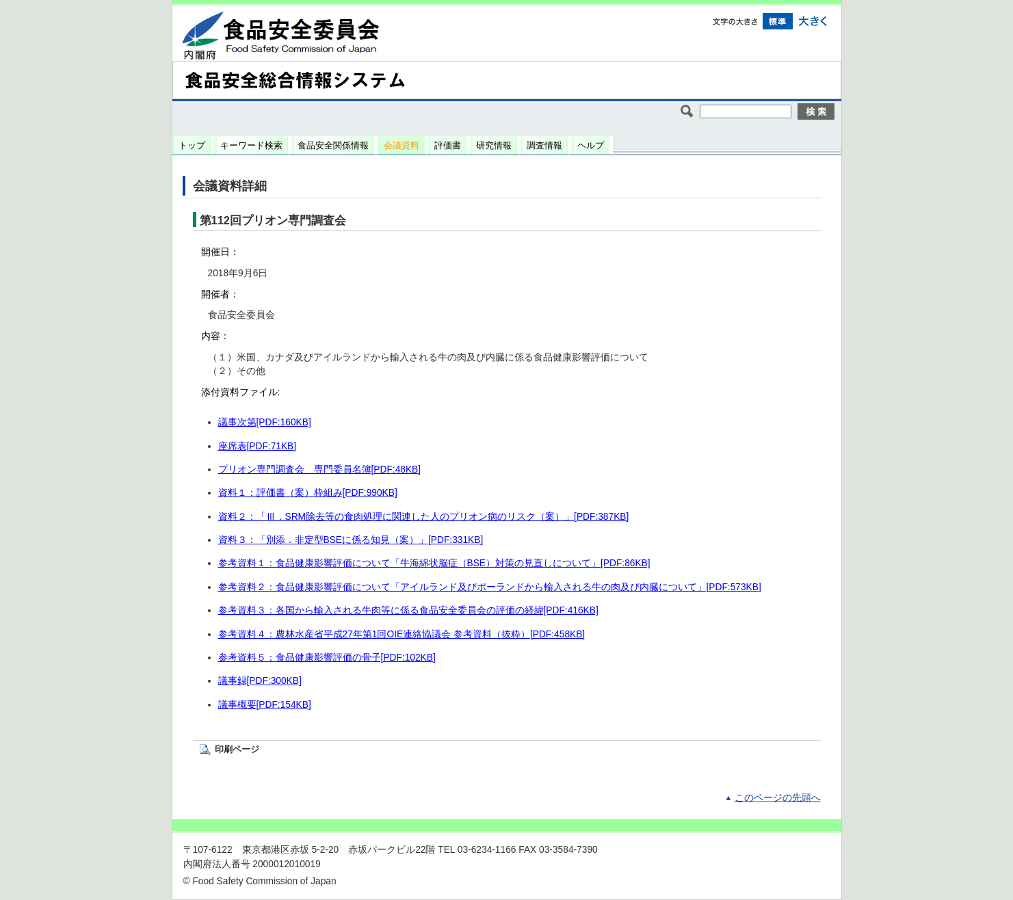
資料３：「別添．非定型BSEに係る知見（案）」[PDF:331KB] (351, 540)
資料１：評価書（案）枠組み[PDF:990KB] (307, 493)
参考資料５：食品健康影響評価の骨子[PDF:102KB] (327, 657)
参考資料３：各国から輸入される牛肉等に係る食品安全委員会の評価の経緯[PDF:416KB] (408, 610)
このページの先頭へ (778, 798)
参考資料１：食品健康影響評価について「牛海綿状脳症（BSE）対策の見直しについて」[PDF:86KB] (434, 563)
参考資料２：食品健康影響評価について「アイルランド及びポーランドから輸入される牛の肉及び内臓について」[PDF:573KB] (489, 587)
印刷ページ (237, 749)
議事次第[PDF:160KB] (264, 422)
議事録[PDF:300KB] (260, 681)
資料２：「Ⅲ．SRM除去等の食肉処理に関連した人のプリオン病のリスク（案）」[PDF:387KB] (423, 517)
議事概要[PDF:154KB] (264, 705)
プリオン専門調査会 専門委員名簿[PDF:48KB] (319, 469)
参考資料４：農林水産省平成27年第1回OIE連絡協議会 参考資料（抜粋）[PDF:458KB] (402, 634)
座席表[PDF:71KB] (257, 446)
